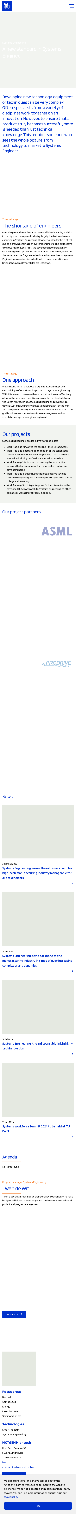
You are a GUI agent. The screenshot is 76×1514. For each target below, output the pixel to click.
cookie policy (11, 1496)
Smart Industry (10, 1441)
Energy (6, 1418)
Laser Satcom (10, 1422)
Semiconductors (11, 1427)
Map (4, 1473)
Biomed (6, 1408)
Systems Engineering (14, 1445)
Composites (9, 1413)
